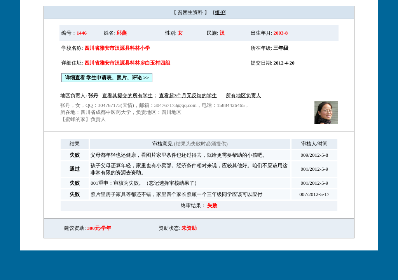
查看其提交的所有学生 (127, 95)
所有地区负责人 (243, 95)
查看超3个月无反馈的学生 (188, 95)
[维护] (220, 12)
